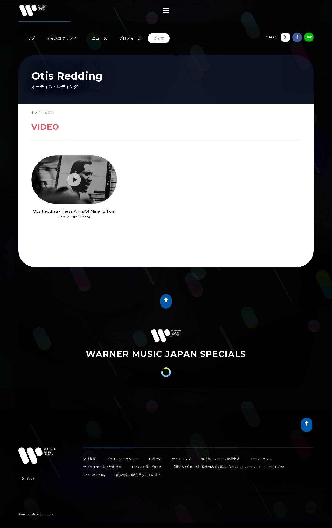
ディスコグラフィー (64, 38)
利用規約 (155, 459)
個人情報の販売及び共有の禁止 (138, 475)
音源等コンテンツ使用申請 (220, 459)
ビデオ (158, 38)
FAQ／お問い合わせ (147, 467)
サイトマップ (181, 459)
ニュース (99, 38)
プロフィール (130, 38)
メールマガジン (261, 459)
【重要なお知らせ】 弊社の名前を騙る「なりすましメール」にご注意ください (228, 467)
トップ (29, 38)
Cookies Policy (94, 475)
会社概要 (89, 459)
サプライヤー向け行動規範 (102, 467)
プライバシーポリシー (122, 459)
